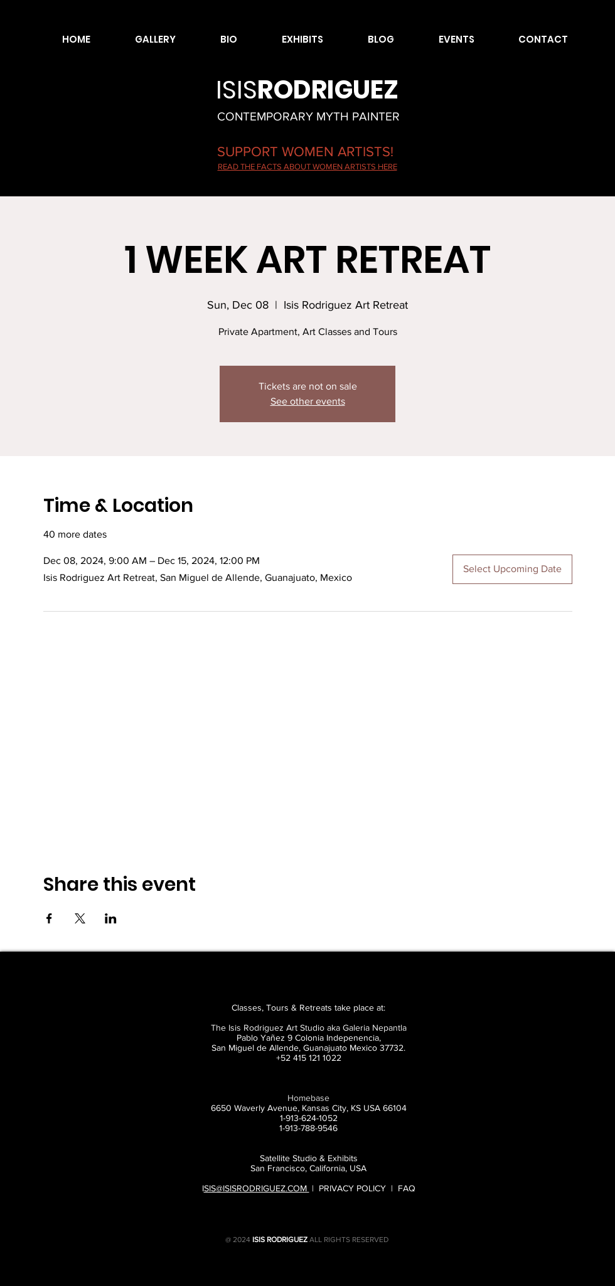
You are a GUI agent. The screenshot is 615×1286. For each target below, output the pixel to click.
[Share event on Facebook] (49, 918)
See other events (307, 401)
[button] (142, 39)
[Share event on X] (80, 918)
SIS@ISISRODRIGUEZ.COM (256, 1188)
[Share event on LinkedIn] (111, 918)
